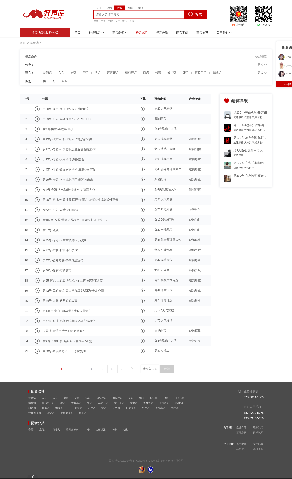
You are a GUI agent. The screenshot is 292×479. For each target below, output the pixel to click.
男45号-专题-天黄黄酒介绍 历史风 (65, 240)
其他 (125, 429)
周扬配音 (160, 330)
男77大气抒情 (163, 320)
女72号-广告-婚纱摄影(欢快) (61, 209)
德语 (104, 407)
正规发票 (241, 432)
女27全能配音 (163, 229)
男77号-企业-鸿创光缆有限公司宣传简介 (69, 320)
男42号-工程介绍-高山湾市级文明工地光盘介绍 (73, 290)
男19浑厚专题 (163, 138)
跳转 (167, 368)
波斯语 (78, 407)
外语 (166, 397)
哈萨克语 (131, 407)
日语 (130, 397)
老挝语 (50, 413)
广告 (103, 21)
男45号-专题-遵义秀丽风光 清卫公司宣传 (69, 169)
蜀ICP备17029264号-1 (121, 460)
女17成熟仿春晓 (164, 149)
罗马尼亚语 (66, 413)
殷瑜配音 (160, 118)
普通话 (32, 397)
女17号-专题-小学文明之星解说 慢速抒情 (69, 149)
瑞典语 (32, 402)
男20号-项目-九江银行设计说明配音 (66, 108)
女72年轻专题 (163, 209)
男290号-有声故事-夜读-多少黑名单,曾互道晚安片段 (250, 175)
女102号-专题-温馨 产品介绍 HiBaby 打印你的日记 (75, 219)
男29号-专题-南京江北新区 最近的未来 (68, 179)
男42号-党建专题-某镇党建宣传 (63, 260)
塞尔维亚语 (48, 402)
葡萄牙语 (117, 397)
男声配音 (241, 443)
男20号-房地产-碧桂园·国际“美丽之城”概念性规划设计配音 (80, 199)
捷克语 (175, 407)
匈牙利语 (148, 402)
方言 (44, 397)
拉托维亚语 (34, 413)
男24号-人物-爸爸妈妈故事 (60, 300)
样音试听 (241, 449)
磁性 (124, 21)
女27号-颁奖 (51, 230)
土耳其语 (76, 402)
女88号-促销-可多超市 (57, 270)
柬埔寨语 (160, 407)
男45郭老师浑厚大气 (167, 169)
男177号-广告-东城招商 (248, 163)
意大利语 (164, 402)
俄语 (141, 397)
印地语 (179, 402)
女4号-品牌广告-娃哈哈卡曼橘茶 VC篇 (67, 341)
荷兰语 (145, 407)
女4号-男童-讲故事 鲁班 (58, 129)
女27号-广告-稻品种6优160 (60, 250)
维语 (89, 402)
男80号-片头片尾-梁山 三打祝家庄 (65, 351)
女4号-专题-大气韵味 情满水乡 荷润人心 (69, 189)
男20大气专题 (163, 108)
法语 (88, 397)
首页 (23, 43)
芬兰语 (116, 407)
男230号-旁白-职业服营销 (250, 112)
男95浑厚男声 (163, 159)
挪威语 (59, 407)
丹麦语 (92, 407)
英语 (66, 397)
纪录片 (56, 429)
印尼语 (32, 407)
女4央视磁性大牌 (165, 128)
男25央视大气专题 (166, 280)
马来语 (82, 413)
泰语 (62, 402)
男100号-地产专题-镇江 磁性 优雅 (250, 137)
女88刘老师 (162, 270)
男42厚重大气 (163, 260)
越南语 (45, 407)
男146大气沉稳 (164, 310)
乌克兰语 (103, 402)
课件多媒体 (72, 429)
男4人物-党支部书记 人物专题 (250, 150)
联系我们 (258, 427)
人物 (131, 21)
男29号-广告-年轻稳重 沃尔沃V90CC (67, 119)
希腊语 (134, 402)
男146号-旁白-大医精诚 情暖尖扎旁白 (67, 310)
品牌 (110, 21)
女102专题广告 (164, 219)
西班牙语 (101, 397)
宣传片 (43, 429)
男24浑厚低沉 (163, 300)
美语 (77, 397)
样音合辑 (258, 449)
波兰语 (154, 397)
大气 (117, 21)
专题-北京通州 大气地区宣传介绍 (64, 330)
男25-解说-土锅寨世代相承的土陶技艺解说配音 (73, 280)
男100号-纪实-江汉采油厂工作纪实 (250, 125)
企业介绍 (241, 427)
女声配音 (258, 443)
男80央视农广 (163, 350)
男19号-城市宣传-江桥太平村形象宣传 (67, 139)
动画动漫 (101, 429)
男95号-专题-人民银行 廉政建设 (63, 159)
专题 (96, 21)
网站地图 (258, 432)
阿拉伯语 (180, 397)
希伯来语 (119, 402)
